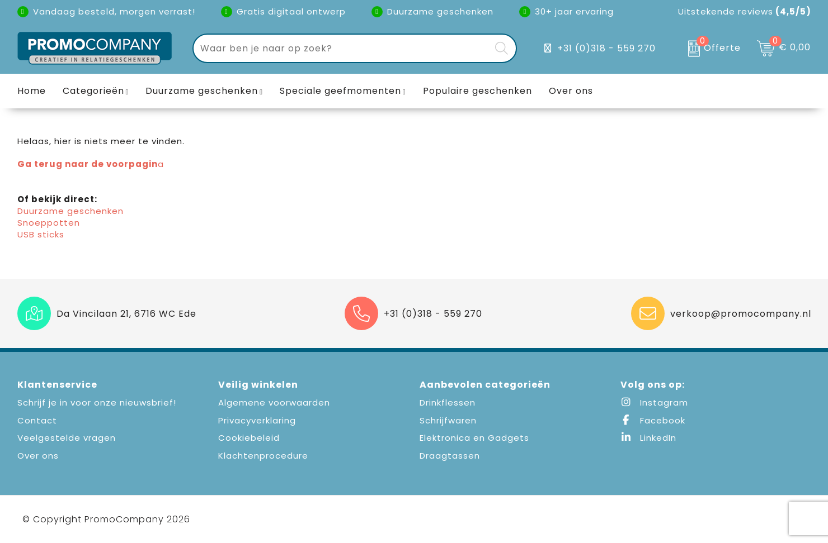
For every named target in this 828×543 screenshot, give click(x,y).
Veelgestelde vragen (66, 438)
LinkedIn (648, 438)
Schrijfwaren (448, 420)
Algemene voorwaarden (274, 402)
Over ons (38, 455)
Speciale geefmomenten (340, 90)
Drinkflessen (448, 402)
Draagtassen (450, 455)
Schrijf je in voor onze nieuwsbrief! (96, 402)
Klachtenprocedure (263, 455)
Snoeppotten (48, 222)
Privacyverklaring (257, 420)
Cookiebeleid (249, 438)
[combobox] (342, 48)
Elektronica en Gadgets (474, 438)
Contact (37, 420)
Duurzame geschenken (201, 90)
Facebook (652, 420)
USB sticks (40, 234)
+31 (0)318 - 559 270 (606, 48)
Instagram (654, 402)
